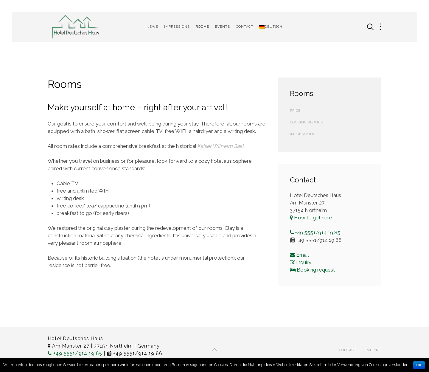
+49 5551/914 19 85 (315, 232)
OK (419, 365)
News (152, 27)
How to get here (311, 218)
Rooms (202, 27)
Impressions (177, 27)
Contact (244, 27)
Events (222, 27)
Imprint (373, 350)
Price (295, 111)
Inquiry (300, 262)
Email (299, 255)
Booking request (312, 270)
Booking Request (307, 122)
